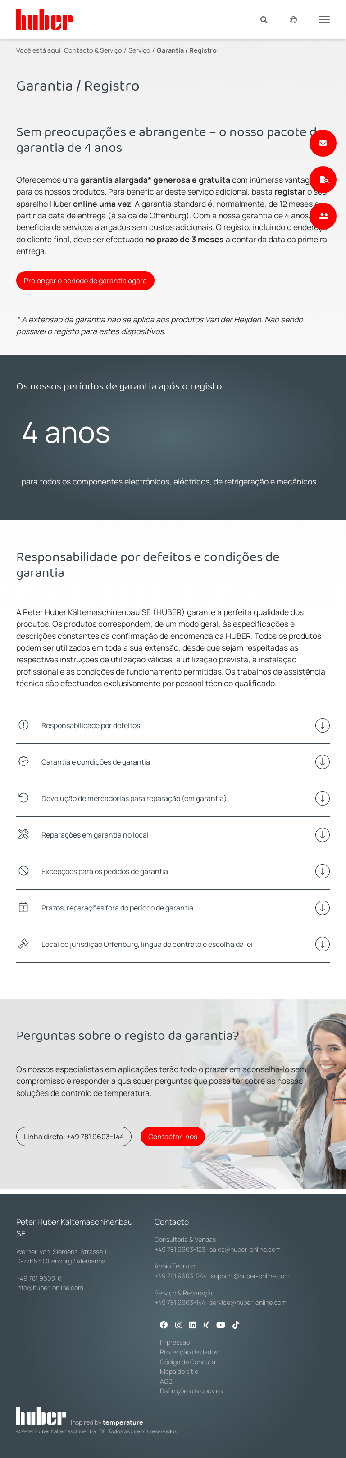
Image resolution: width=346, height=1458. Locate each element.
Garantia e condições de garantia (95, 762)
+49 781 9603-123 (180, 1249)
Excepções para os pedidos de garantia (104, 871)
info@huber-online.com (49, 1287)
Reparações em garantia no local (95, 835)
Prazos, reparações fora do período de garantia (117, 908)
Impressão (175, 1342)
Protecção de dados (189, 1352)
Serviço (139, 50)
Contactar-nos (172, 1136)
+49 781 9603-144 (180, 1302)
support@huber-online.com (250, 1276)
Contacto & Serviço (93, 50)
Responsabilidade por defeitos (90, 725)
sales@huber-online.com (245, 1249)
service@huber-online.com (248, 1302)
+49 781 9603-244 (181, 1276)
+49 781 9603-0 (39, 1278)
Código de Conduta (187, 1362)
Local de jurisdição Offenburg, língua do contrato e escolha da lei (147, 944)
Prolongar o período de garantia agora (85, 280)
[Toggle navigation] (324, 18)
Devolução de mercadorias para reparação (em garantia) (134, 798)
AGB (166, 1381)
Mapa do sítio (179, 1371)
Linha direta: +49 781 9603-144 (74, 1136)
